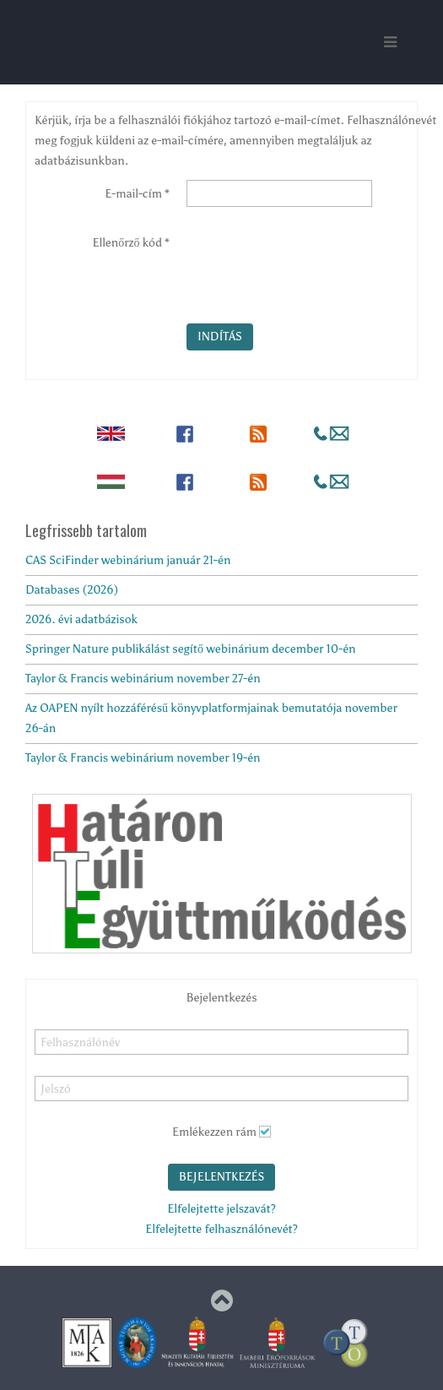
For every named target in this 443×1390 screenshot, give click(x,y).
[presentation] (314, 262)
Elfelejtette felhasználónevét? (221, 1229)
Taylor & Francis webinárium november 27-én (143, 678)
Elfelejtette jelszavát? (221, 1209)
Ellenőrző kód (131, 243)
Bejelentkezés (222, 1177)
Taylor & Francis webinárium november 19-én (143, 758)
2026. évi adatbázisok (81, 619)
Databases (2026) (71, 590)
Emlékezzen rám (214, 1132)
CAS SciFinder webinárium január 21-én (127, 560)
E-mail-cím (137, 194)
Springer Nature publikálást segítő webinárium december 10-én (190, 649)
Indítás (219, 336)
